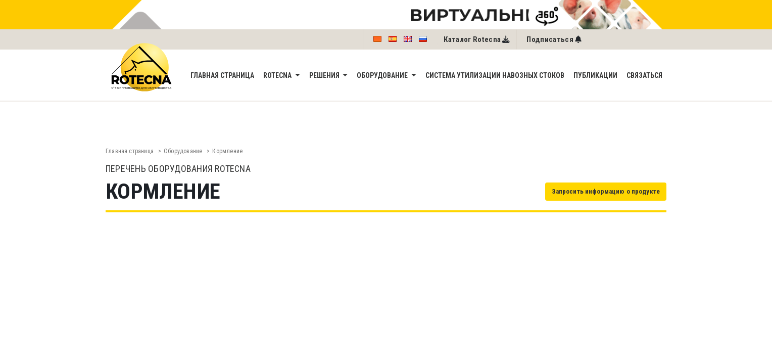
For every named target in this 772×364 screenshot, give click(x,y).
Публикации (595, 75)
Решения (325, 75)
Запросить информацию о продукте (606, 191)
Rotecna (278, 75)
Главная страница (222, 75)
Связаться (644, 75)
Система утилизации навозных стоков (494, 75)
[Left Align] (554, 39)
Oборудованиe (383, 75)
